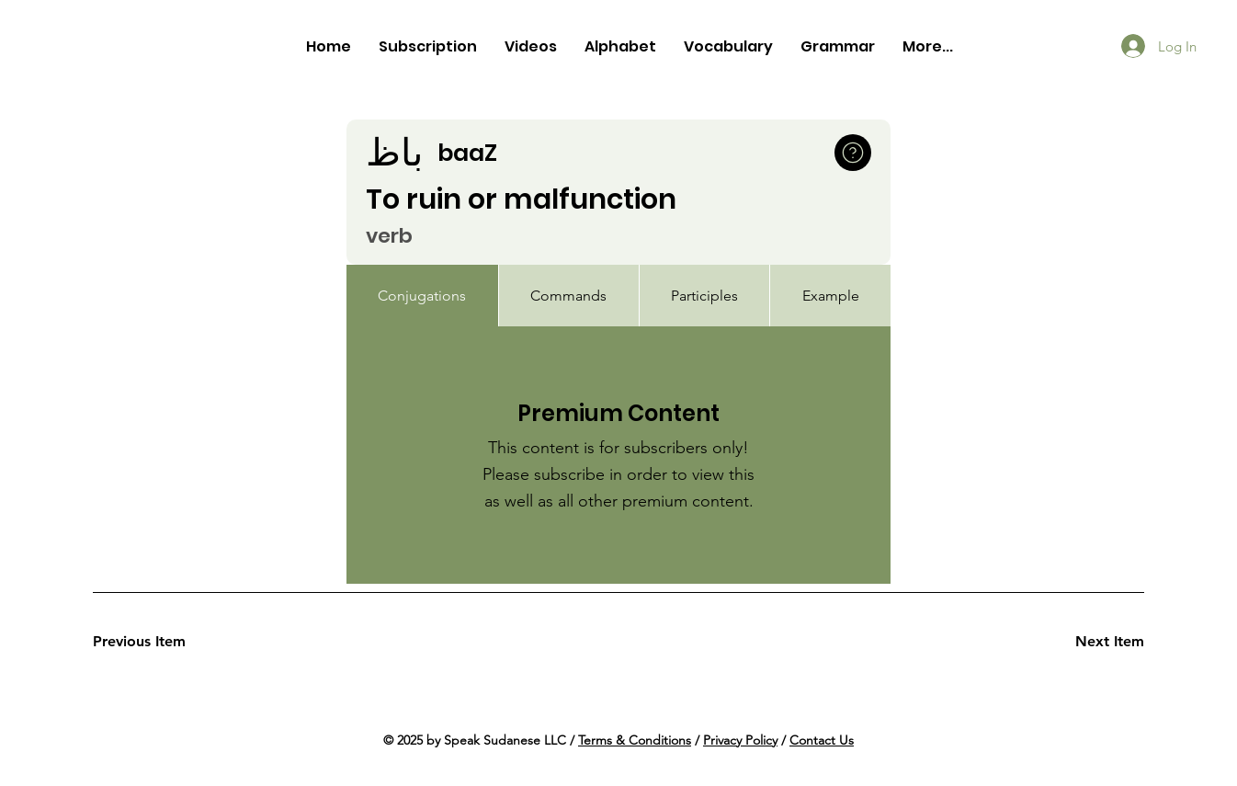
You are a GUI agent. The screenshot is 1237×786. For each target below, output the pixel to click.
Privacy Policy (740, 740)
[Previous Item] (158, 642)
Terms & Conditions (634, 740)
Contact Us (821, 740)
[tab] (422, 295)
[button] (852, 152)
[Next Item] (1079, 642)
